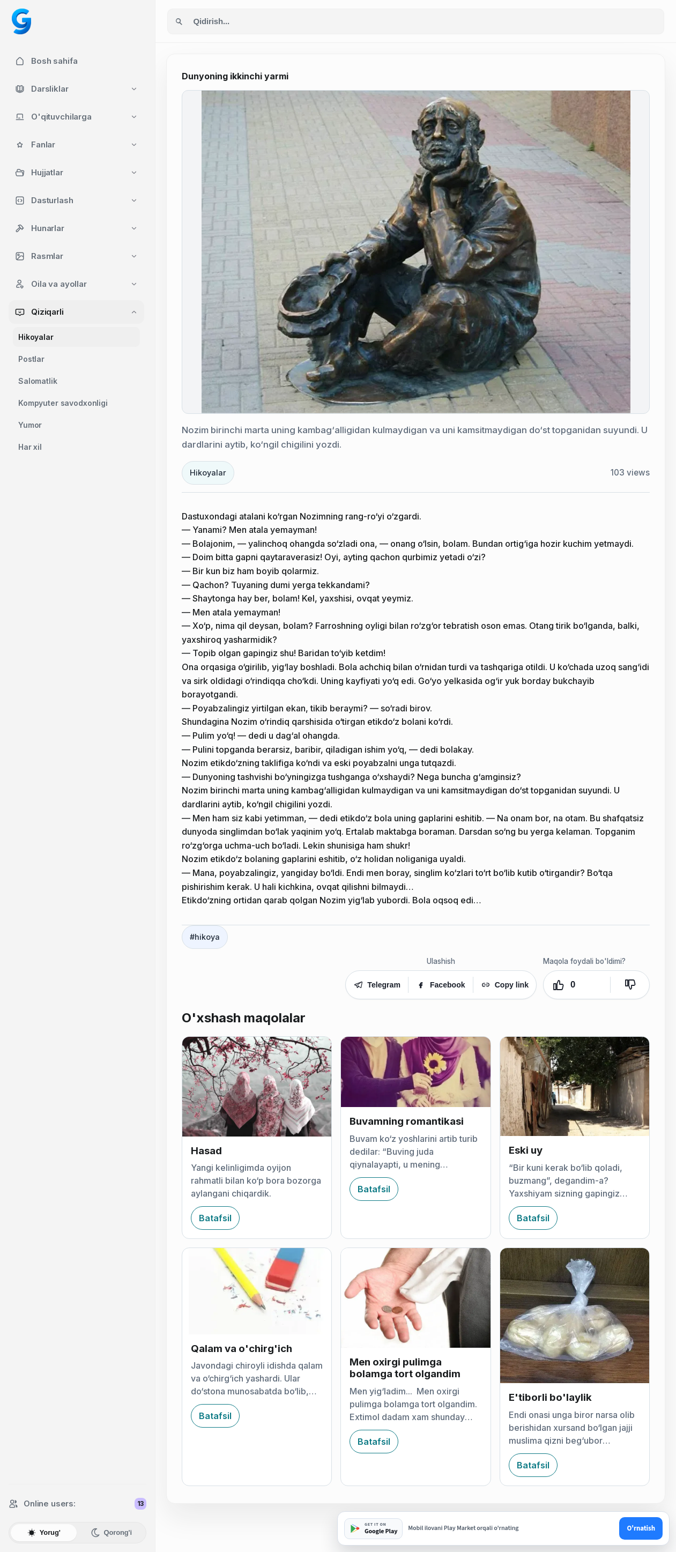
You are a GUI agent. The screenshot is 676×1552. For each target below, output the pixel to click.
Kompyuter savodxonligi (63, 402)
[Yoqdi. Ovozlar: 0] (577, 985)
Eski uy (526, 1150)
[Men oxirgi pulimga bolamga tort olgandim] (415, 1298)
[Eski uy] (574, 1086)
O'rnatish (641, 1528)
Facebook (440, 985)
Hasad (206, 1151)
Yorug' (44, 1533)
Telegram (376, 985)
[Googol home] (21, 21)
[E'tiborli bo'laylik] (574, 1315)
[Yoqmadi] (630, 985)
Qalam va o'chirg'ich (241, 1348)
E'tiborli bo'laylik (550, 1397)
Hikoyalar (36, 336)
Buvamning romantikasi (407, 1121)
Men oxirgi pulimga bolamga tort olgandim (405, 1368)
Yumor (30, 424)
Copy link (505, 985)
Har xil (30, 446)
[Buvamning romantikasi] (415, 1072)
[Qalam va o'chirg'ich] (256, 1291)
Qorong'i (111, 1533)
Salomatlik (37, 380)
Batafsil (215, 1218)
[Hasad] (256, 1087)
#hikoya (205, 936)
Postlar (31, 358)
